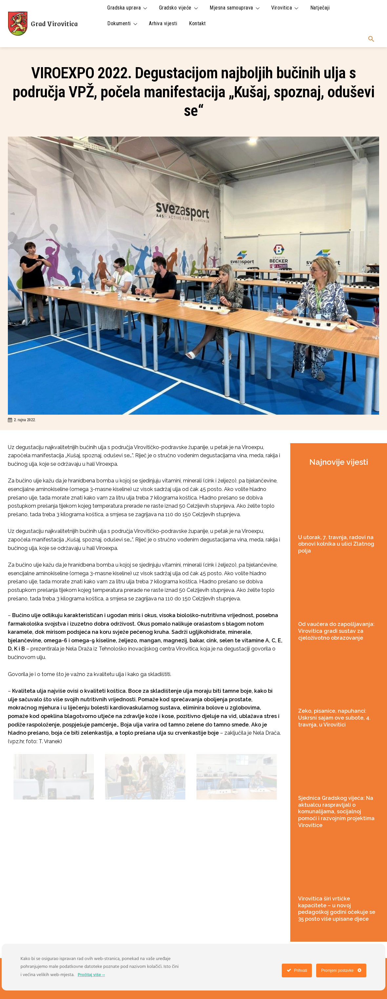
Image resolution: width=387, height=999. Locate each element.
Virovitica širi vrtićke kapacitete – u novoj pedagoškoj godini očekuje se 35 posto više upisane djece (336, 908)
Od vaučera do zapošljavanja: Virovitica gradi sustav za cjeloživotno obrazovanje (336, 631)
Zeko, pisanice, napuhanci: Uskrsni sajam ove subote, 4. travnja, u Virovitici (334, 718)
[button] (371, 39)
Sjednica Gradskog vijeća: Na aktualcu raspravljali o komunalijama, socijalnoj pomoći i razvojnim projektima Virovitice (336, 811)
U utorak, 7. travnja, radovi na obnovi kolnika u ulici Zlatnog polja (336, 544)
